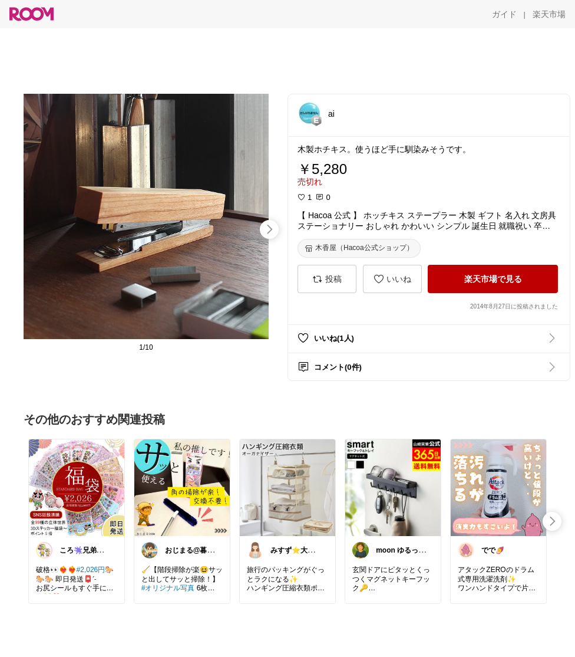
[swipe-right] (269, 229)
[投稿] (327, 279)
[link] (76, 487)
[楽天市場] (549, 14)
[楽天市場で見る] (493, 279)
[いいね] (392, 279)
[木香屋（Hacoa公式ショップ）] (359, 248)
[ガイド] (504, 14)
